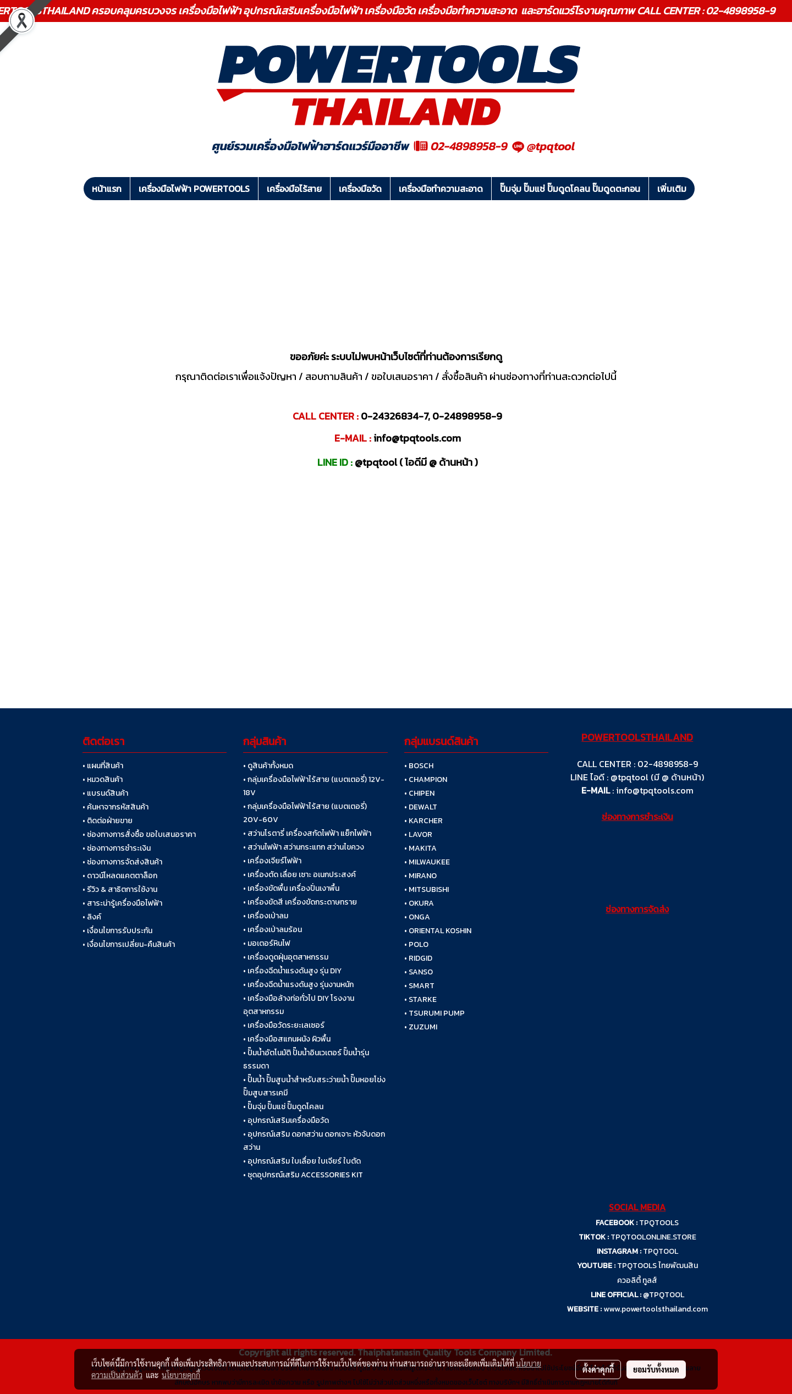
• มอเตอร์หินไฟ (266, 943)
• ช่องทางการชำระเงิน (116, 848)
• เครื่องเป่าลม (265, 916)
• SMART (419, 985)
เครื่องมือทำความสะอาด (441, 188)
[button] (704, 188)
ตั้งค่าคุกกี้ (598, 1369)
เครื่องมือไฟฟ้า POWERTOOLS (194, 188)
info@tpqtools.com (655, 790)
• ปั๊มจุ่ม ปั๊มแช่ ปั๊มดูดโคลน (283, 1106)
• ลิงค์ (91, 917)
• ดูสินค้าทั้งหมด (268, 766)
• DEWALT (420, 807)
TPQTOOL (660, 1251)
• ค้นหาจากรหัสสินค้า (115, 807)
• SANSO (418, 972)
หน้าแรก (107, 188)
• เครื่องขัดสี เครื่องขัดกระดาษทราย (300, 902)
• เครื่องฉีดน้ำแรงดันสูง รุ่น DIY (292, 971)
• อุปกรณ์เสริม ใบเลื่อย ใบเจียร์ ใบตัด (302, 1161)
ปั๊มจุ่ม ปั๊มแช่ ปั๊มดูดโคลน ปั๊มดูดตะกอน (570, 188)
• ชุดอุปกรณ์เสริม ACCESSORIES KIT (303, 1175)
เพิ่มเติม (671, 188)
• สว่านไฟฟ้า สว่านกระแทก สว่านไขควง (303, 847)
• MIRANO (420, 875)
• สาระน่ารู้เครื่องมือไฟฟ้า (122, 903)
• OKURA (419, 903)
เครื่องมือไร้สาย (294, 188)
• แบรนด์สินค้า (105, 793)
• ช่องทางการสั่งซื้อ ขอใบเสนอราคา (139, 834)
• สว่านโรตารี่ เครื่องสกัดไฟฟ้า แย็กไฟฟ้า (307, 833)
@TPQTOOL (663, 1295)
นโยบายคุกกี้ (181, 1375)
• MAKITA (420, 848)
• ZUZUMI (420, 1027)
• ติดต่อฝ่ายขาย (107, 821)
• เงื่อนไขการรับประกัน (117, 930)
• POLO (416, 944)
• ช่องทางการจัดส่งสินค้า (122, 862)
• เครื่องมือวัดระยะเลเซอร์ (283, 1025)
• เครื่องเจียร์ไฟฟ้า (272, 861)
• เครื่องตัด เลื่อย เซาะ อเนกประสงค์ (299, 874)
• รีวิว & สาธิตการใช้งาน (119, 889)
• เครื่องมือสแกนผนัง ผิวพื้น (287, 1039)
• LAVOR (418, 834)
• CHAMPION (425, 779)
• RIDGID (418, 958)
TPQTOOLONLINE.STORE (653, 1237)
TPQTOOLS (659, 1222)
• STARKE (420, 999)
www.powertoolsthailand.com (655, 1309)
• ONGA (417, 917)
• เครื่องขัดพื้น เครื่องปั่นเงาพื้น (291, 888)
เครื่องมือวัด (360, 188)
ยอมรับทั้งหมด (656, 1369)
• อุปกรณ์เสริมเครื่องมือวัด (286, 1120)
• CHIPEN (419, 793)
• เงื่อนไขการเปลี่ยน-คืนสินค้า (128, 944)
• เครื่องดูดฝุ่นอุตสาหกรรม (285, 957)
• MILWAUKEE (427, 862)
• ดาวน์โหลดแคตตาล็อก (119, 875)
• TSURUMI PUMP (434, 1013)
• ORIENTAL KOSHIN (437, 930)
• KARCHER (423, 821)
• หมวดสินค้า (102, 779)
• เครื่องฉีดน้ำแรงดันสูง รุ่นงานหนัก (298, 984)
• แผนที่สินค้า (102, 766)
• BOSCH (418, 766)
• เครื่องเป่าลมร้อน (272, 929)
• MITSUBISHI (426, 889)
